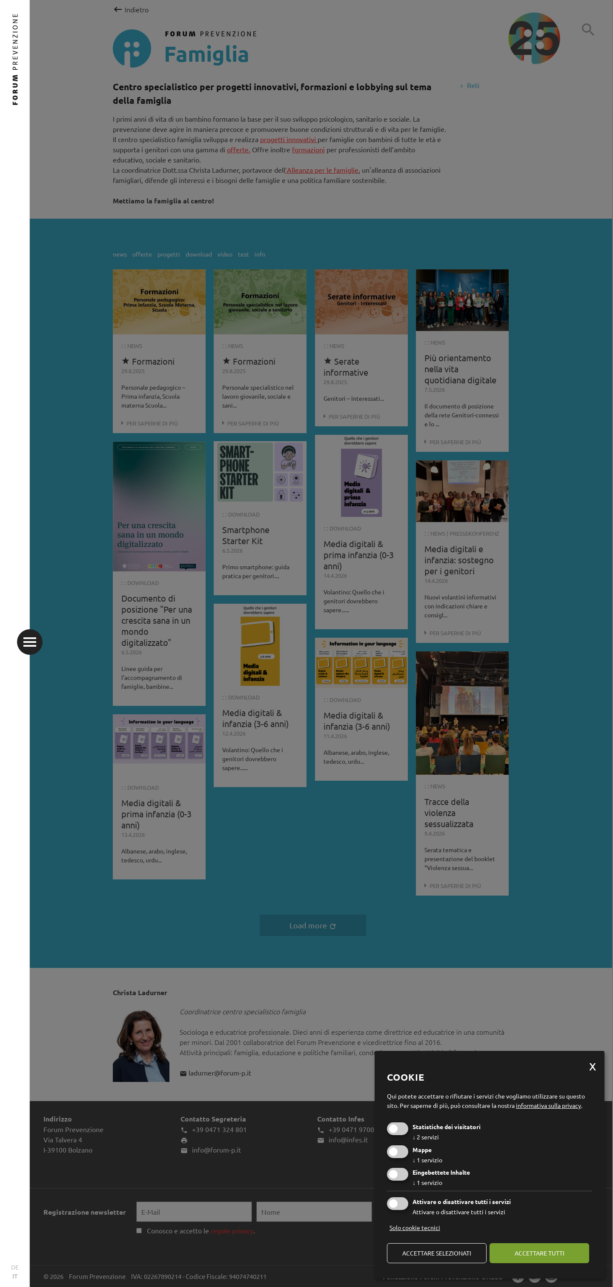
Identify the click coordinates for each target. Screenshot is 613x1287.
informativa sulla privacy (548, 1105)
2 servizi (425, 1137)
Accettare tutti (539, 1253)
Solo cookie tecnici (415, 1227)
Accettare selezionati (436, 1253)
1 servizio (427, 1160)
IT (15, 1276)
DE (15, 1267)
